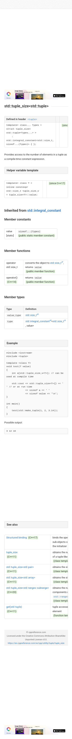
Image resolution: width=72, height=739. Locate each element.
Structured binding (16, 537)
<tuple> (32, 119)
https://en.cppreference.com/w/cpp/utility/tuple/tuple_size (36, 643)
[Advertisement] (36, 51)
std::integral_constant (44, 210)
